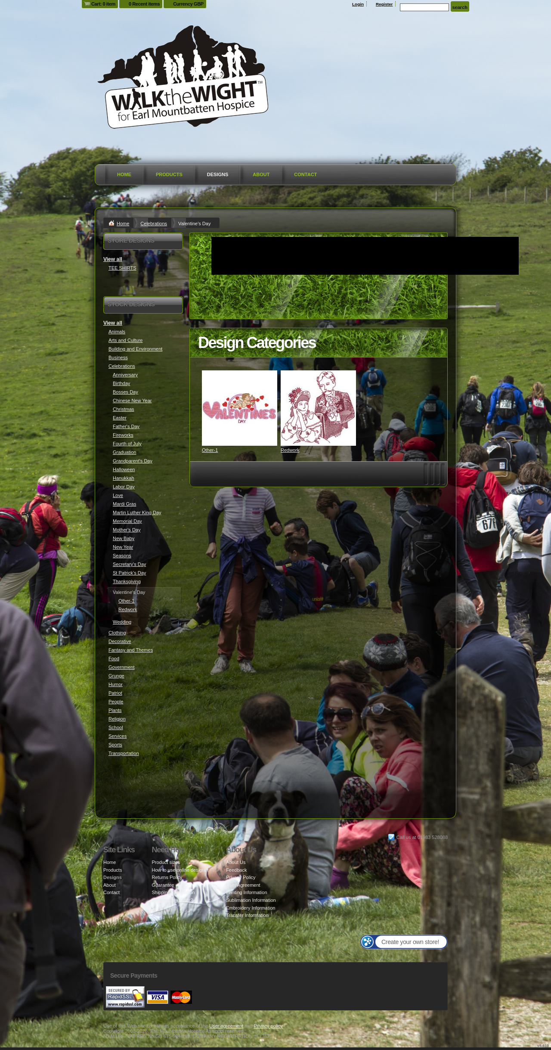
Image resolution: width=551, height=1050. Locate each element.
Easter (120, 417)
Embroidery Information (250, 907)
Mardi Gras (124, 503)
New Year (123, 547)
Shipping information (173, 892)
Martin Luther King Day (137, 512)
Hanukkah (123, 478)
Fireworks (123, 435)
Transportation (123, 753)
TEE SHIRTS (122, 267)
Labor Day (124, 486)
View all (112, 259)
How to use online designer (180, 870)
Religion (117, 718)
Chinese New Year (132, 400)
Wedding (122, 621)
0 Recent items (144, 3)
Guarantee (163, 885)
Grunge (116, 675)
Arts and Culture (125, 340)
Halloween (124, 469)
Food (113, 658)
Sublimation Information (251, 900)
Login (358, 4)
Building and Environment (135, 348)
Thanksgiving (127, 581)
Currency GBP (188, 3)
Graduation (124, 452)
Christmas (123, 409)
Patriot (115, 693)
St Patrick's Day (129, 572)
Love (118, 495)
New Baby (123, 538)
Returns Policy (167, 877)
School (115, 727)
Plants (115, 710)
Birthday (121, 383)
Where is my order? (172, 900)
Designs (218, 174)
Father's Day (126, 426)
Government (121, 667)
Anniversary (125, 374)
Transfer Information (247, 915)
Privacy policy (268, 1025)
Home (124, 174)
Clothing (117, 632)
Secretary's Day (129, 564)
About (261, 174)
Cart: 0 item (103, 3)
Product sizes (166, 862)
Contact (305, 174)
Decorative (119, 641)
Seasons (122, 555)
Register (384, 4)
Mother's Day (126, 529)
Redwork (290, 450)
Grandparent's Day (132, 460)
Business (118, 357)
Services (117, 736)
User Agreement (243, 885)
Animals (116, 331)
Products (169, 174)
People (115, 701)
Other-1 (210, 450)
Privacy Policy (240, 877)
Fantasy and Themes (130, 649)
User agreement (226, 1025)
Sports (115, 744)
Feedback (236, 870)
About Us (235, 862)
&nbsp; (239, 408)
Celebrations (153, 223)
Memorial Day (127, 521)
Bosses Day (125, 392)
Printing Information (246, 892)
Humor (115, 684)
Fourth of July (127, 443)
